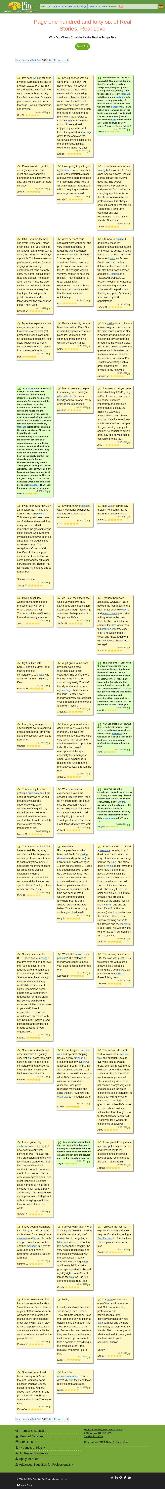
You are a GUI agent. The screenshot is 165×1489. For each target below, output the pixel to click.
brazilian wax (108, 629)
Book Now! (82, 46)
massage (86, 132)
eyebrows (110, 818)
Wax (112, 258)
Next (59, 60)
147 (49, 60)
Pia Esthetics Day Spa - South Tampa (103, 1429)
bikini (115, 733)
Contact (103, 6)
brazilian (66, 170)
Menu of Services (31, 1436)
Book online (122, 1442)
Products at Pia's (31, 1447)
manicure (105, 850)
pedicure (120, 97)
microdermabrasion (68, 1376)
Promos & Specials (32, 1431)
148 (54, 60)
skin (71, 1380)
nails (113, 119)
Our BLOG (27, 1442)
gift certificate (65, 396)
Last (66, 60)
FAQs (83, 6)
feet (70, 120)
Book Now (46, 6)
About (92, 6)
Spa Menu (58, 6)
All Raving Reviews (33, 1453)
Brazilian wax (105, 1238)
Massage (21, 427)
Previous (26, 60)
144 (34, 60)
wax (71, 250)
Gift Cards (73, 6)
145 (39, 60)
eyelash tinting (110, 613)
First (18, 60)
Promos (113, 6)
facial (36, 1238)
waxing (37, 78)
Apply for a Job (29, 1459)
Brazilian (114, 273)
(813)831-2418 (106, 1442)
